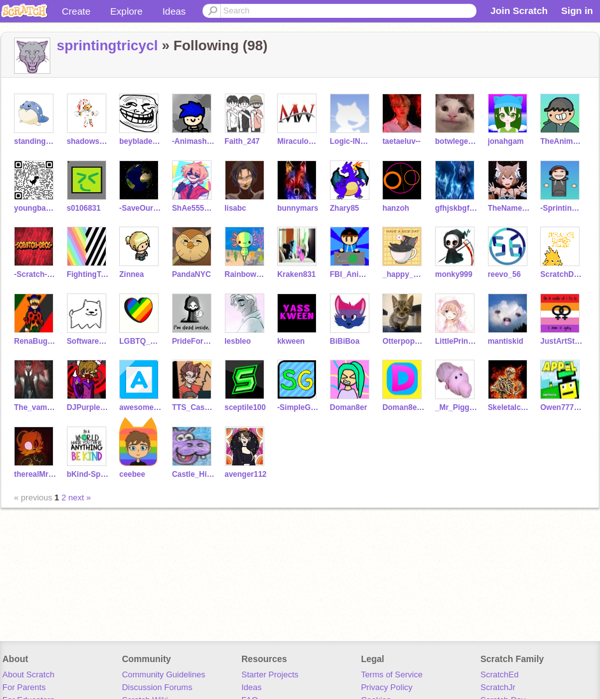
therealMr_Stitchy (35, 474)
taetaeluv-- (401, 141)
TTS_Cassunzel (193, 407)
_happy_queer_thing (403, 274)
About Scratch (29, 674)
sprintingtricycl (107, 45)
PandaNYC (191, 274)
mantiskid (506, 341)
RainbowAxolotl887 (246, 274)
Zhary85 (344, 208)
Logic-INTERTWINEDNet (351, 141)
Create (76, 11)
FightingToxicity (88, 274)
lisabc (235, 208)
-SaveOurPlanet (140, 208)
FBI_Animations (351, 274)
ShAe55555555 (193, 208)
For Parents (24, 687)
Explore (126, 11)
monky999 (454, 274)
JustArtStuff (561, 341)
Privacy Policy (387, 687)
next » (79, 497)
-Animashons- (193, 141)
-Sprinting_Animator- (561, 208)
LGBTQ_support (140, 341)
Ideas (174, 11)
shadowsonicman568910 (88, 141)
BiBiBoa (345, 341)
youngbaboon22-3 (35, 208)
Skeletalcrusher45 (509, 407)
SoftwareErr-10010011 (88, 341)
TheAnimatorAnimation (561, 141)
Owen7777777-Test (561, 407)
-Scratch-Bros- (35, 274)
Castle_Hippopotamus (193, 474)
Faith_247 (242, 141)
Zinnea (131, 274)
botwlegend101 (456, 141)
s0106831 (84, 208)
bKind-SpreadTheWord (88, 474)
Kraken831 (296, 274)
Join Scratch (519, 10)
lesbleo (238, 341)
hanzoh (395, 208)
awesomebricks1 (140, 407)
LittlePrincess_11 (456, 341)
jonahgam (506, 141)
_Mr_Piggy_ (456, 407)
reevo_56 (504, 274)
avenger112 (246, 474)
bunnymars (297, 208)
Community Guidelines (163, 674)
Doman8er (349, 407)
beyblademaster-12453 (140, 141)
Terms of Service (392, 674)
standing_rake (35, 141)
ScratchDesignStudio (561, 274)
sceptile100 (245, 407)
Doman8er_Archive (403, 407)
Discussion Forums (157, 687)
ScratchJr (497, 687)
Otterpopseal (403, 341)
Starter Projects (270, 674)
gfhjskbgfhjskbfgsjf (456, 208)
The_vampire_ (35, 407)
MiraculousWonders (298, 141)
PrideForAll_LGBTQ (193, 341)
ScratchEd (499, 674)
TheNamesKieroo (509, 208)
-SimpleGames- (298, 407)
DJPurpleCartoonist (88, 407)
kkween (290, 341)
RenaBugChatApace (35, 341)
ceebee (132, 474)
